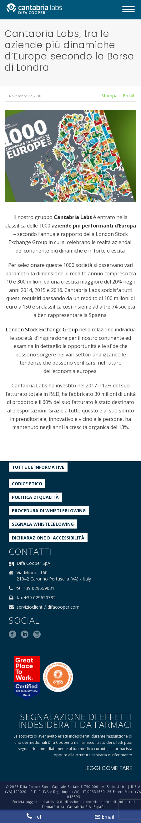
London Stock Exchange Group (42, 329)
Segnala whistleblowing (43, 524)
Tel (34, 816)
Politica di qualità (35, 497)
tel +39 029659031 (35, 588)
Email (104, 816)
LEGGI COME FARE (108, 768)
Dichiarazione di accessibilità (48, 538)
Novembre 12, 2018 (25, 96)
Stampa (109, 95)
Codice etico (27, 484)
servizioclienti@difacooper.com (48, 607)
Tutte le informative (38, 467)
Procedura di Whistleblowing (49, 511)
